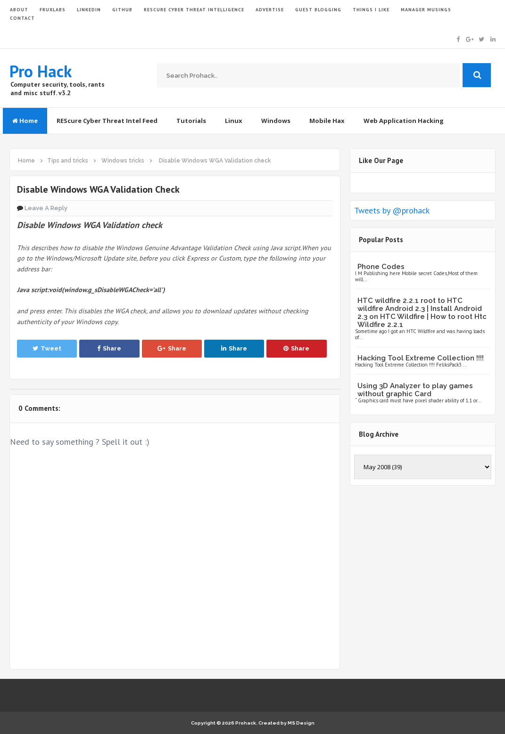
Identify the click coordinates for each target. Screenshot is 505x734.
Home (25, 120)
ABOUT (19, 10)
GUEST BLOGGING (318, 10)
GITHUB (122, 10)
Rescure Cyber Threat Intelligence (194, 10)
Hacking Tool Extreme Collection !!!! (420, 358)
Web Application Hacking (404, 120)
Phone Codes (381, 266)
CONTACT (22, 18)
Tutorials (191, 120)
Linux (233, 120)
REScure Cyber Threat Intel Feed (107, 120)
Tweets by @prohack (392, 210)
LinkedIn (89, 10)
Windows (275, 120)
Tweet (47, 348)
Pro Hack (40, 71)
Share (109, 348)
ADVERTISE (270, 10)
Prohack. (246, 723)
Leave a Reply (46, 208)
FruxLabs (53, 10)
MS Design (301, 723)
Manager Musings (426, 10)
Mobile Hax (327, 120)
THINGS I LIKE (371, 10)
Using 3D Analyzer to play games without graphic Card (415, 390)
